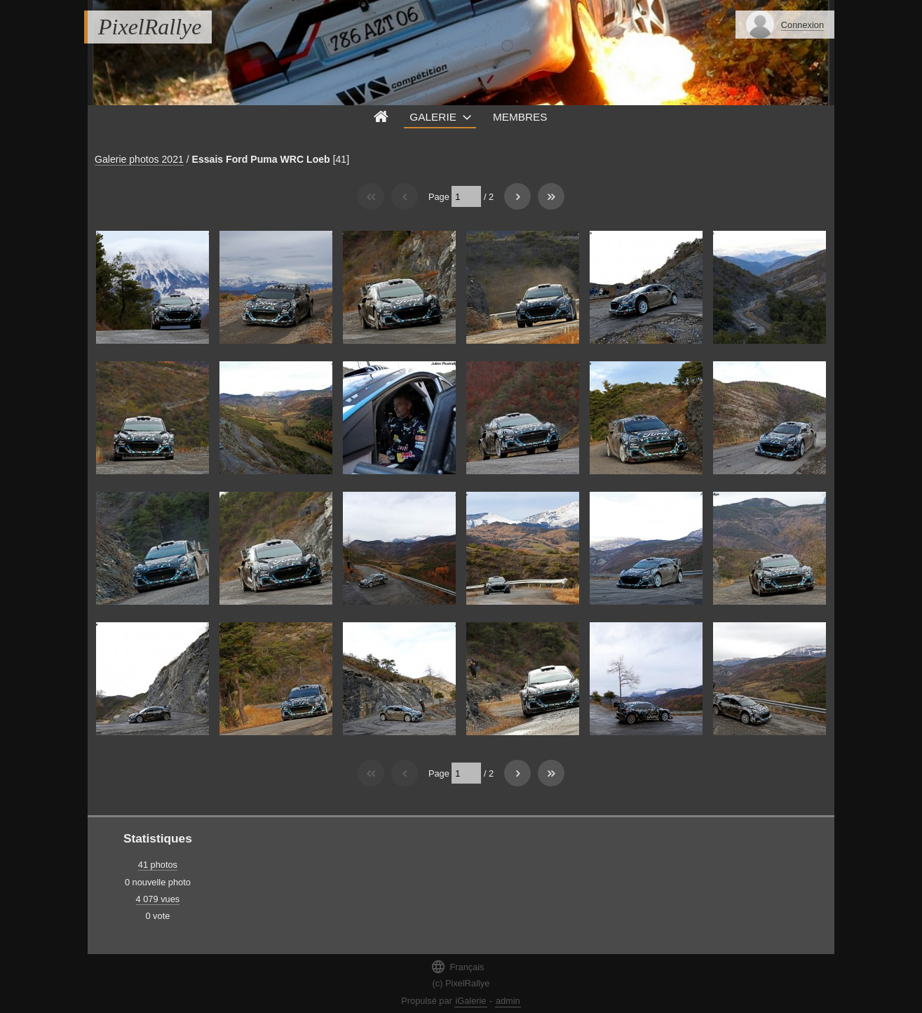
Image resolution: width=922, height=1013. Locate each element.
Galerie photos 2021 (139, 159)
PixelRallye (149, 26)
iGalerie (470, 1000)
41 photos (157, 864)
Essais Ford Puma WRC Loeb (261, 159)
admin (508, 1000)
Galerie (432, 117)
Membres (520, 117)
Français (457, 966)
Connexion (802, 25)
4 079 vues (158, 899)
